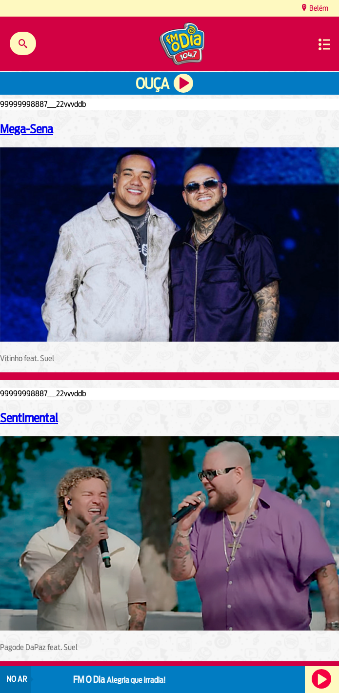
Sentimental (29, 418)
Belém (318, 8)
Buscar (23, 43)
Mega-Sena (26, 129)
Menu (324, 44)
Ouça (152, 83)
